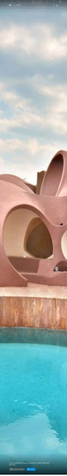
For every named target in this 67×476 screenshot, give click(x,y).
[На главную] (15, 5)
